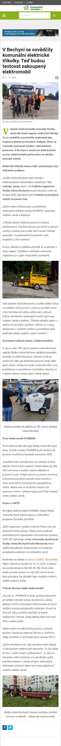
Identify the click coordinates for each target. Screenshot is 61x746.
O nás (30, 2)
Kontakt (7, 2)
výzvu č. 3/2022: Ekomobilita (43, 559)
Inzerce (19, 2)
